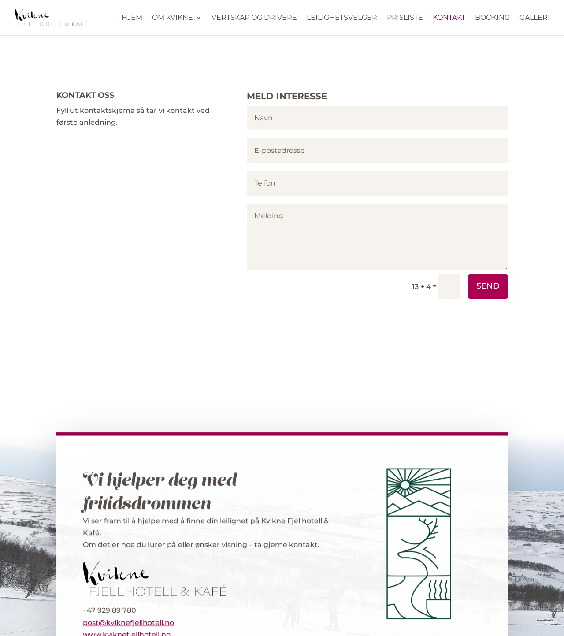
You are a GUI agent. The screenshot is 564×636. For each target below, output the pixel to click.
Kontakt (449, 18)
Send (488, 286)
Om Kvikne (172, 18)
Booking (492, 18)
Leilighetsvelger (342, 18)
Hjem (132, 18)
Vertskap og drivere (254, 18)
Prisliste (405, 18)
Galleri (534, 18)
